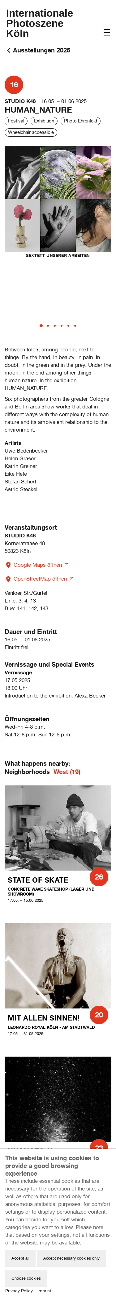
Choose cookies (26, 1278)
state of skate (38, 880)
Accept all (20, 1258)
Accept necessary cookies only (71, 1258)
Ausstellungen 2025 (41, 50)
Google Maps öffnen (34, 565)
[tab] (41, 325)
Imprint (44, 1290)
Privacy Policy (19, 1290)
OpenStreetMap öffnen (36, 579)
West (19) (67, 772)
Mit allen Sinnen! (44, 1018)
